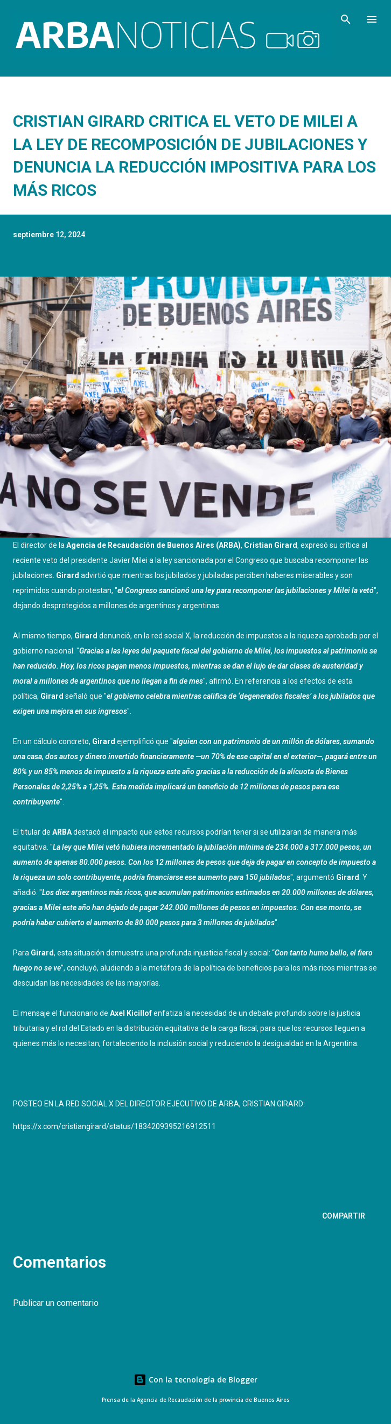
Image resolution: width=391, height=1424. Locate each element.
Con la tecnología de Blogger (195, 1379)
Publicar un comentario (56, 1303)
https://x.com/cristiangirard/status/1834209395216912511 (114, 1126)
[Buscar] (345, 19)
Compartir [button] (343, 1216)
